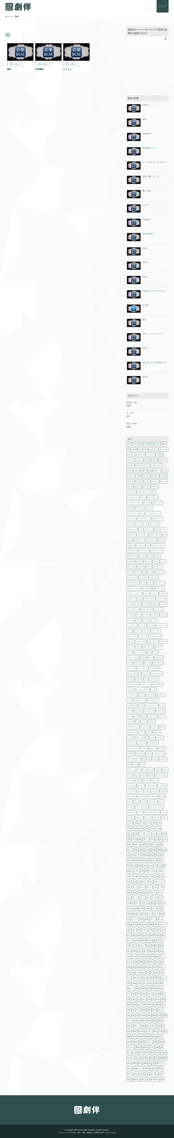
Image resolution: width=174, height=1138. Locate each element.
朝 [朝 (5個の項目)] (157, 951)
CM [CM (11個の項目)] (146, 444)
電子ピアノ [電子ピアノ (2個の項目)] (160, 1063)
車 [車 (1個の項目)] (161, 1047)
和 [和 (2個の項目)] (162, 855)
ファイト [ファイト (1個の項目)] (160, 738)
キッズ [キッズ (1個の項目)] (162, 561)
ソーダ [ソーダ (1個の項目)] (155, 652)
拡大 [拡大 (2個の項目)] (128, 935)
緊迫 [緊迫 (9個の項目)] (160, 1021)
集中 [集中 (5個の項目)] (139, 1063)
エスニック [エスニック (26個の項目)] (149, 529)
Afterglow (146, 133)
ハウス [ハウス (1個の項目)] (141, 706)
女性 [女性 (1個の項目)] (128, 887)
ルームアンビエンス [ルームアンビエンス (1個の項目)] (152, 812)
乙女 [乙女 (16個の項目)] (152, 828)
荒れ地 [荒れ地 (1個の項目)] (140, 1031)
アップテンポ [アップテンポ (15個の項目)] (153, 497)
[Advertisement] (147, 70)
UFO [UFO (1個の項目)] (145, 449)
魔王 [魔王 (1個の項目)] (143, 1079)
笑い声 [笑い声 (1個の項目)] (160, 1010)
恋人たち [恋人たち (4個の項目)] (134, 919)
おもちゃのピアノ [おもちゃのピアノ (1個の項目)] (142, 465)
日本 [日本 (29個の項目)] (136, 946)
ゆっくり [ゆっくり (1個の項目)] (163, 481)
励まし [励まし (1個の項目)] (129, 850)
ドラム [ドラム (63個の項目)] (141, 695)
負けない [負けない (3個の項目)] (148, 1042)
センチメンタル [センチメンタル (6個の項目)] (140, 652)
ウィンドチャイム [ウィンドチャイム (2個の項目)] (144, 519)
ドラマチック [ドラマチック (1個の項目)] (132, 695)
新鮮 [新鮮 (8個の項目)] (143, 941)
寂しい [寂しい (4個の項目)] (135, 898)
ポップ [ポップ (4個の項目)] (138, 780)
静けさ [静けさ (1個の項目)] (129, 1074)
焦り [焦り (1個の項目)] (145, 983)
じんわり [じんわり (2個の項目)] (130, 476)
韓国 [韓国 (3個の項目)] (146, 1074)
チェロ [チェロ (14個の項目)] (129, 663)
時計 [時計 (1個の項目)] (128, 951)
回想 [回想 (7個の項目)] (134, 866)
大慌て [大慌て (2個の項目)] (129, 876)
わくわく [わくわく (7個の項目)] (146, 487)
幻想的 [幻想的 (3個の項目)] (147, 909)
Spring (145, 105)
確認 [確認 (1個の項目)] (134, 1005)
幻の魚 (145, 305)
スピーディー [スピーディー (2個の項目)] (153, 641)
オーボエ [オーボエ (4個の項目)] (142, 556)
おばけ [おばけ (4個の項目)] (154, 460)
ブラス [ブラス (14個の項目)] (148, 754)
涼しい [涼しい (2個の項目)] (163, 978)
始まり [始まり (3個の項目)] (142, 887)
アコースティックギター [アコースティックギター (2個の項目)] (147, 492)
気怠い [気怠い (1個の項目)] (161, 967)
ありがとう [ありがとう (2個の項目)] (140, 455)
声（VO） (130, 413)
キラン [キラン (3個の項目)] (148, 567)
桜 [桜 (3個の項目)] (153, 956)
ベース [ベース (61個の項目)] (135, 764)
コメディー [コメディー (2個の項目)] (131, 599)
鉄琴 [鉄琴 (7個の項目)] (152, 1058)
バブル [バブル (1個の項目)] (143, 716)
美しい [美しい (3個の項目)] (136, 1026)
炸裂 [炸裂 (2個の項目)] (139, 983)
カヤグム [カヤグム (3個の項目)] (130, 561)
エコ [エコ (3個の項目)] (140, 529)
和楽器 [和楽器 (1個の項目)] (136, 860)
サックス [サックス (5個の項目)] (130, 615)
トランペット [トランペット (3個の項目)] (146, 684)
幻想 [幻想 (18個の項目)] (141, 909)
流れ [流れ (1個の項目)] (144, 978)
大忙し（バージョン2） (153, 334)
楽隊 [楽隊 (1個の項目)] (136, 962)
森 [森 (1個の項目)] (157, 956)
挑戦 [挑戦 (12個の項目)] (134, 935)
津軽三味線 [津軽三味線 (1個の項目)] (137, 978)
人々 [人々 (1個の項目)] (141, 834)
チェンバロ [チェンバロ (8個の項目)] (138, 663)
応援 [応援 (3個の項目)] (144, 914)
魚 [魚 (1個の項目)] (147, 1079)
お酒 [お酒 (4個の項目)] (150, 471)
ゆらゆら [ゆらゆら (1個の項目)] (137, 487)
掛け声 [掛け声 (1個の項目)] (146, 935)
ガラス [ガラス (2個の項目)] (155, 561)
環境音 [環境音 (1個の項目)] (160, 989)
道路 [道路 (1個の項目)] (157, 1053)
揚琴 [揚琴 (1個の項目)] (152, 935)
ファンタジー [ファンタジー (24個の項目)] (153, 743)
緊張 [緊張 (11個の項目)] (155, 1021)
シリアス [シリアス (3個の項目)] (146, 620)
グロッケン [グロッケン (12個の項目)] (160, 588)
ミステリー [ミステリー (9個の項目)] (162, 786)
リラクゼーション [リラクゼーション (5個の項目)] (156, 807)
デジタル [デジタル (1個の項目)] (139, 679)
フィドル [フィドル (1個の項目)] (144, 748)
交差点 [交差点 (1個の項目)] (129, 834)
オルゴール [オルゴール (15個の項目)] (140, 545)
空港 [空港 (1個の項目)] (149, 1010)
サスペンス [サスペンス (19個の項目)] (158, 609)
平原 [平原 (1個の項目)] (157, 903)
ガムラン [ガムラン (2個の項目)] (148, 561)
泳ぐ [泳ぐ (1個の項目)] (128, 978)
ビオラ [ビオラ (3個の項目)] (162, 727)
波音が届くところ (150, 176)
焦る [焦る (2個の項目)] (150, 983)
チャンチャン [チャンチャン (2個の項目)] (158, 663)
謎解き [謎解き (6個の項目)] (135, 1042)
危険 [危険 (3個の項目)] (164, 850)
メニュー (162, 6)
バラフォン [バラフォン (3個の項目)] (152, 716)
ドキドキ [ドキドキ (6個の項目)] (130, 690)
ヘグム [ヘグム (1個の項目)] (155, 759)
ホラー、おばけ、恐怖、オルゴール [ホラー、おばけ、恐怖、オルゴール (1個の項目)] (140, 770)
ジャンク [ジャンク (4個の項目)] (146, 631)
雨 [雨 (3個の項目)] (150, 1063)
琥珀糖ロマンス (149, 148)
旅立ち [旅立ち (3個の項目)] (149, 941)
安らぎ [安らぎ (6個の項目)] (160, 892)
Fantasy (146, 219)
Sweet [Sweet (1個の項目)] (133, 449)
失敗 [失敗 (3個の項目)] (128, 882)
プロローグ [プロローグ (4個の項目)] (146, 759)
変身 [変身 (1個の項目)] (159, 866)
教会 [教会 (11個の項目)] (163, 935)
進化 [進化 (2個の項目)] (146, 1053)
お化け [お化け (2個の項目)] (129, 471)
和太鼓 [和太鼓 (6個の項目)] (129, 860)
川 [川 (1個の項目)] (142, 903)
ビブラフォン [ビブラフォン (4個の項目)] (132, 732)
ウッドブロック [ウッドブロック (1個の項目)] (141, 524)
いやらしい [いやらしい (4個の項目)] (150, 455)
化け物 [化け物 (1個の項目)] (147, 850)
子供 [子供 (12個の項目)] (155, 887)
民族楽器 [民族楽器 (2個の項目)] (139, 967)
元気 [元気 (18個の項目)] (152, 839)
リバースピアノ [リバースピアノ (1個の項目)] (141, 807)
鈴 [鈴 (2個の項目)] (147, 1058)
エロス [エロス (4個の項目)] (129, 540)
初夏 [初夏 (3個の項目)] (143, 844)
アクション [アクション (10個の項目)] (131, 492)
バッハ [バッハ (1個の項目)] (129, 716)
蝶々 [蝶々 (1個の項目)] (155, 1031)
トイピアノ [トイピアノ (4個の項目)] (154, 679)
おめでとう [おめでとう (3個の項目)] (163, 460)
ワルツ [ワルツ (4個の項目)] (164, 818)
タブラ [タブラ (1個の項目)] (143, 658)
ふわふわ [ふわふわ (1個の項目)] (139, 481)
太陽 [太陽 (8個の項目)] (157, 876)
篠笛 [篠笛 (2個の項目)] (149, 1015)
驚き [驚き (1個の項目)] (161, 1074)
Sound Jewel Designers (86, 1130)
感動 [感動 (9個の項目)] (139, 924)
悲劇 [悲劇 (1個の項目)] (128, 924)
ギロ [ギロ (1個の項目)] (144, 572)
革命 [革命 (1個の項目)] (141, 1074)
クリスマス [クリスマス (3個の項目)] (154, 577)
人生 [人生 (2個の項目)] (154, 834)
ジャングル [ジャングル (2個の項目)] (156, 631)
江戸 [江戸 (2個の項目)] (138, 973)
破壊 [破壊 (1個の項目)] (163, 999)
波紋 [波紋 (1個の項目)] (156, 973)
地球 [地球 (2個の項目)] (145, 866)
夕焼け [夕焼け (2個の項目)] (136, 871)
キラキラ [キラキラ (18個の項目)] (141, 567)
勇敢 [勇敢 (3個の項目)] (136, 850)
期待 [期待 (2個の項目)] (161, 951)
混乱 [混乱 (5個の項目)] (128, 983)
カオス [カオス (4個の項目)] (150, 556)
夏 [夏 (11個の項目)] (164, 866)
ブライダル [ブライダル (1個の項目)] (140, 754)
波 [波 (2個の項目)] (152, 973)
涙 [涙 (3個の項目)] (158, 978)
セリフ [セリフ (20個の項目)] (129, 652)
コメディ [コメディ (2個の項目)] (163, 593)
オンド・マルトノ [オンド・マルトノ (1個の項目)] (158, 545)
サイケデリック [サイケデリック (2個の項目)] (133, 609)
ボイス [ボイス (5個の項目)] (129, 775)
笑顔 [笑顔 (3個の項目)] (128, 1015)
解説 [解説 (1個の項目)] (154, 1037)
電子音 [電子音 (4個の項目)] (129, 1069)
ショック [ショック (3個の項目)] (130, 620)
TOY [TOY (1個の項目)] (139, 449)
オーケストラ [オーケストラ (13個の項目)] (144, 551)
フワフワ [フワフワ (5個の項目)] (161, 748)
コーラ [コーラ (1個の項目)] (129, 604)
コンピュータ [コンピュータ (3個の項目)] (161, 599)
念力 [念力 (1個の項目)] (150, 914)
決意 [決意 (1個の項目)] (143, 973)
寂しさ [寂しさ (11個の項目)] (142, 898)
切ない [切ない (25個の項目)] (136, 844)
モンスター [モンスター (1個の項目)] (131, 796)
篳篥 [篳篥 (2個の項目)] (154, 1015)
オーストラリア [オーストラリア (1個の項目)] (157, 551)
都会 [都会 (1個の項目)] (143, 1058)
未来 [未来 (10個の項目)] (148, 956)
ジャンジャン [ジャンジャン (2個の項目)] (132, 636)
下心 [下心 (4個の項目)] (148, 823)
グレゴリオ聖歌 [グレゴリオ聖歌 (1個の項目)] (148, 588)
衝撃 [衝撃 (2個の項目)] (128, 1037)
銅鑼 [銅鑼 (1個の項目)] (161, 1058)
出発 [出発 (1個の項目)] (165, 839)
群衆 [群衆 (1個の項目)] (143, 1026)
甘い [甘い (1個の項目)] (128, 994)
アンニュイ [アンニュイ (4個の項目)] (140, 508)
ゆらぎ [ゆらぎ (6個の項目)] (129, 487)
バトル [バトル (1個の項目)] (136, 716)
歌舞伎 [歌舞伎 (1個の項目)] (151, 962)
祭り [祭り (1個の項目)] (163, 1005)
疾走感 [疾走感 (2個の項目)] (156, 994)
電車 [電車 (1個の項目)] (146, 1069)
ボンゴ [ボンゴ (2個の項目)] (150, 775)
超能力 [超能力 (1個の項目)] (138, 1047)
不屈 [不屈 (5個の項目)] (159, 823)
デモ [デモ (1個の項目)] (146, 679)
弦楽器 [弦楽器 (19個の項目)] (160, 909)
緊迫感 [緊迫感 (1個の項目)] (129, 1026)
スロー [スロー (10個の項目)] (138, 647)
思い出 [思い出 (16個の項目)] (156, 914)
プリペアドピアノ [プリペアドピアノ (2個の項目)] (133, 759)
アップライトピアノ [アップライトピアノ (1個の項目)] (134, 503)
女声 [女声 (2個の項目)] (150, 882)
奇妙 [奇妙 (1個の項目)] (134, 882)
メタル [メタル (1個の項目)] (147, 791)
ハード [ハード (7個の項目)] (162, 706)
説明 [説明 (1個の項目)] (128, 1042)
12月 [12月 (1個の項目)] (129, 444)
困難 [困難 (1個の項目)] (139, 866)
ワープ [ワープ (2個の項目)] (129, 823)
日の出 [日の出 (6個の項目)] (160, 941)
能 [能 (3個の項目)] (163, 1026)
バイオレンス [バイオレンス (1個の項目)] (149, 711)
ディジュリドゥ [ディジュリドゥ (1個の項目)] (157, 674)
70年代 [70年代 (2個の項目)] (135, 444)
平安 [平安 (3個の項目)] (163, 903)
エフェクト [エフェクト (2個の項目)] (131, 535)
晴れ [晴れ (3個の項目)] (139, 951)
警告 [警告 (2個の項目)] (141, 1042)
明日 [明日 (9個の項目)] (148, 946)
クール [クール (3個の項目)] (143, 583)
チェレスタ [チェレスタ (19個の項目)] (159, 658)
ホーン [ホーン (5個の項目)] (165, 770)
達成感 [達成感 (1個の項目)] (163, 1053)
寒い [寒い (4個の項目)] (148, 898)
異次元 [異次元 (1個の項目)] (149, 994)
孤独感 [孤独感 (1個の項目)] (140, 892)
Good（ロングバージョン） (155, 291)
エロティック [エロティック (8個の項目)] (139, 540)
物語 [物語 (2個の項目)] (137, 989)
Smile (145, 377)
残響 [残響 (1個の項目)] (128, 967)
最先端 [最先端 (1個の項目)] (151, 951)
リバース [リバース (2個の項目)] (130, 807)
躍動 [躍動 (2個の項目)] (157, 1047)
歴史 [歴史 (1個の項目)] (157, 962)
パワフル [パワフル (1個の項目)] (151, 722)
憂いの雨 (146, 191)
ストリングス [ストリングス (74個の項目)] (141, 641)
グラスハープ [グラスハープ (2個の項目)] (160, 583)
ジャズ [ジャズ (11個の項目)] (129, 631)
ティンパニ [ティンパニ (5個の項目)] (131, 668)
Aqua (144, 248)
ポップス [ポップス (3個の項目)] (146, 780)
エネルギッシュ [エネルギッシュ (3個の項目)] (160, 529)
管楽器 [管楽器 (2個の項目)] (142, 1015)
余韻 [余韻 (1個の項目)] (164, 834)
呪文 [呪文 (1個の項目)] (157, 855)
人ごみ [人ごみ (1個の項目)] (147, 834)
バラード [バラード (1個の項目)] (162, 716)
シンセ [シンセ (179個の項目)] (154, 620)
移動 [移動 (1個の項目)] (143, 1010)
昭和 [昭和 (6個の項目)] (161, 946)
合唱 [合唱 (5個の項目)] (146, 855)
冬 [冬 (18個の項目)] (160, 839)
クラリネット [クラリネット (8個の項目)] (132, 577)
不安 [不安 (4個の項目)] (154, 823)
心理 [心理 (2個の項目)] (139, 914)
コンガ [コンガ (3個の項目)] (140, 599)
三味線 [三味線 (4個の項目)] (136, 823)
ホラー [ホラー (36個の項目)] (142, 764)
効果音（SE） (132, 402)
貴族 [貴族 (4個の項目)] (155, 1042)
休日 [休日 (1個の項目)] (159, 834)
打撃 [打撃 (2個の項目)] (150, 930)
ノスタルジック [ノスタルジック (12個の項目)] (140, 700)
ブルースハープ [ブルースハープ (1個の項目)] (159, 754)
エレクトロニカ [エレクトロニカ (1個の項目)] (155, 535)
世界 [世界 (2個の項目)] (136, 828)
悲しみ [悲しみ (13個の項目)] (160, 919)
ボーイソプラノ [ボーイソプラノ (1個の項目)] (161, 775)
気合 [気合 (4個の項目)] (155, 967)
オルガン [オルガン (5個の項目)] (130, 545)
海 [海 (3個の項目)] (149, 978)
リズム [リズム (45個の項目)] (161, 802)
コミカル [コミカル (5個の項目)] (154, 593)
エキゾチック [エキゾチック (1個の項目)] (132, 529)
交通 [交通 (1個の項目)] (136, 834)
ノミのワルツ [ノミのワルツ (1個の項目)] (132, 706)
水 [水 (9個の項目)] (128, 973)
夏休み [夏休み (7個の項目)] (129, 871)
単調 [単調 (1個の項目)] (154, 850)
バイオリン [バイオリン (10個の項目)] (138, 711)
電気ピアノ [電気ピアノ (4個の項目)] (138, 1069)
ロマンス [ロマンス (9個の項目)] (148, 818)
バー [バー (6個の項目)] (137, 722)
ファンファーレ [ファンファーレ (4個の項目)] (133, 748)
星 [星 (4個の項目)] (153, 946)
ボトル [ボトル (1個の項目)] (143, 775)
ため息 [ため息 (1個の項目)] (138, 476)
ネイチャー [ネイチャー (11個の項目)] (161, 695)
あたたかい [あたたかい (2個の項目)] (153, 449)
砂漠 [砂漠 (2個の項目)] (158, 999)
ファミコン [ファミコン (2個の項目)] (142, 743)
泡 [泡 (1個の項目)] (148, 973)
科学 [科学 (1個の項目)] (138, 1010)
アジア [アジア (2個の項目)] (143, 497)
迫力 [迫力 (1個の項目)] (141, 1053)
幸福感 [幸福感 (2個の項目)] (135, 909)
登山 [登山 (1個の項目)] (134, 999)
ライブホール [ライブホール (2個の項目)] (153, 796)
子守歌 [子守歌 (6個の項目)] (161, 887)
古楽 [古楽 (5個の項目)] (128, 855)
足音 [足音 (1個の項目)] (151, 1047)
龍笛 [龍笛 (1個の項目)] (162, 1079)
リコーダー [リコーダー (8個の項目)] (152, 802)
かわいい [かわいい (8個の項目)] (157, 471)
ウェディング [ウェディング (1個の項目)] (158, 519)
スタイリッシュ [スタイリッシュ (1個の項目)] (155, 636)
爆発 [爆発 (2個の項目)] (161, 983)
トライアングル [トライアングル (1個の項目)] (133, 684)
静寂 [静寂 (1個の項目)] (136, 1074)
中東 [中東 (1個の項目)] (146, 828)
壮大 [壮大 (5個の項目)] (150, 866)
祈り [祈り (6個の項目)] (139, 1005)
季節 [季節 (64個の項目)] (128, 892)
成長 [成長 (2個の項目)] (128, 930)
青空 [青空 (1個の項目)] (155, 1069)
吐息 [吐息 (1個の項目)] (152, 855)
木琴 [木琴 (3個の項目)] (128, 956)
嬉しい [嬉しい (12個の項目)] (149, 887)
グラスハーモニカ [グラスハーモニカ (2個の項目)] (133, 588)
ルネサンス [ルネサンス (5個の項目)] (131, 812)
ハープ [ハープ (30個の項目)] (129, 711)
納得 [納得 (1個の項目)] (165, 1015)
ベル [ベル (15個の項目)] (128, 764)
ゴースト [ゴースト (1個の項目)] (163, 604)
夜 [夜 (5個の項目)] (142, 871)
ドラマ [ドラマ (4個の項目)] (153, 690)
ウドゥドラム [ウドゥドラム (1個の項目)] (154, 524)
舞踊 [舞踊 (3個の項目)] (134, 1031)
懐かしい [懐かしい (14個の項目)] (163, 924)
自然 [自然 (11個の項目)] (128, 1031)
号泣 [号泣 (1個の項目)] (141, 855)
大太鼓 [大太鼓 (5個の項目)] (160, 871)
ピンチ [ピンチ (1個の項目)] (152, 738)
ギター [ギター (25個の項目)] (129, 572)
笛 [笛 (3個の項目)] (137, 1015)
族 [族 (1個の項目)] (155, 941)
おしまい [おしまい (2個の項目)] (139, 460)
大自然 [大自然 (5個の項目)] (150, 876)
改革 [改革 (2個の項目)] (157, 935)
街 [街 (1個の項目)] (165, 1031)
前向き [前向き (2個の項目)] (154, 844)
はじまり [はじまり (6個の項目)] (155, 476)
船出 (144, 319)
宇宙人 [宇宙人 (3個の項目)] (153, 892)
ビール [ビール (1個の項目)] (141, 732)
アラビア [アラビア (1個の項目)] (130, 508)
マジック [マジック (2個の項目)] (155, 780)
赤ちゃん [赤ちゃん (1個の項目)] (130, 1047)
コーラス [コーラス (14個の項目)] (137, 604)
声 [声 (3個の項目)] (155, 866)
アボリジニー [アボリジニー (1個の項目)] (158, 503)
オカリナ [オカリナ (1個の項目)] (161, 540)
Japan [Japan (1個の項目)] (157, 444)
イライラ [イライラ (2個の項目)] (149, 508)
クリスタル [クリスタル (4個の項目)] (143, 577)
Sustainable (147, 233)
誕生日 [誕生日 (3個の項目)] (160, 1037)
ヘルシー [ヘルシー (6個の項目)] (163, 759)
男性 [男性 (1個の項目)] (143, 994)
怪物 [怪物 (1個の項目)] (162, 914)
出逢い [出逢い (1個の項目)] (129, 844)
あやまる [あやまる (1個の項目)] (130, 455)
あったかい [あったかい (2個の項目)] (164, 449)
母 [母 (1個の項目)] (133, 967)
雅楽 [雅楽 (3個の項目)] (134, 1063)
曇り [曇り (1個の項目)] (145, 951)
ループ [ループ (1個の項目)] (140, 812)
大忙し (145, 348)
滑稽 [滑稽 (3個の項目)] (134, 983)
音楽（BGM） (132, 424)
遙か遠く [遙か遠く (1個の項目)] (130, 1058)
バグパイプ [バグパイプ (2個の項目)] (161, 711)
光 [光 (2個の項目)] (157, 839)
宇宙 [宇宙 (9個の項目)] (146, 892)
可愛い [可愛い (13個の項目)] (135, 855)
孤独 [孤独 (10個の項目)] (134, 892)
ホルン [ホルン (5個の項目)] (158, 770)
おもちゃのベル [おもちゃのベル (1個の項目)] (157, 465)
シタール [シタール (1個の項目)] (163, 615)
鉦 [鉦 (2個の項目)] (157, 1058)
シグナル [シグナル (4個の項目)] (155, 615)
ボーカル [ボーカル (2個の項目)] (130, 780)
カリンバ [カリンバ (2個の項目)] (139, 561)
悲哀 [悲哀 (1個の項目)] (134, 924)
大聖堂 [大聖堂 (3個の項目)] (143, 876)
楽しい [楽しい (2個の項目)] (162, 956)
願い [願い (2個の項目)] (152, 1074)
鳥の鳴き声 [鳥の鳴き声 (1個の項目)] (155, 1079)
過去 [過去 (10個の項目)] (152, 1053)
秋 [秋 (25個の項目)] (133, 1010)
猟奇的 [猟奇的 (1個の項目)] (143, 989)
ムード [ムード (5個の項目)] (140, 791)
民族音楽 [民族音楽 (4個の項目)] (148, 967)
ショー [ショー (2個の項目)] (138, 620)
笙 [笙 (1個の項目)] (133, 1015)
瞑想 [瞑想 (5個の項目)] (149, 999)
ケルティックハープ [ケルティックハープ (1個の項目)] (134, 593)
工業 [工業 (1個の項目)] (146, 903)
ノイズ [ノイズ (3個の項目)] (129, 700)
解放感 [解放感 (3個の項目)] (147, 1037)
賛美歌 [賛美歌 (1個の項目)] (161, 1042)
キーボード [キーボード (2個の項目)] (157, 567)
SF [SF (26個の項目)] (128, 449)
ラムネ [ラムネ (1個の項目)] (136, 802)
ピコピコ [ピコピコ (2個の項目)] (156, 732)
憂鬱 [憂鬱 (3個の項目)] (150, 924)
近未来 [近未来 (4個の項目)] (135, 1053)
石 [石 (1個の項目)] (153, 999)
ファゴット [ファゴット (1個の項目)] (131, 743)
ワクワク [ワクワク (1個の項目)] (156, 818)
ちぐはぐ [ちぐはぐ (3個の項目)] (146, 476)
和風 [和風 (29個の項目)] (143, 860)
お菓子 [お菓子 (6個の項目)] (143, 471)
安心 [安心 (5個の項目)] (128, 898)
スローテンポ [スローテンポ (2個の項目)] (148, 647)
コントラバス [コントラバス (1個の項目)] (149, 599)
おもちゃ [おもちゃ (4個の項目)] (130, 465)
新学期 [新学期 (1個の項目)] (136, 941)
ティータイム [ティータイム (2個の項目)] (142, 668)
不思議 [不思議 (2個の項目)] (129, 828)
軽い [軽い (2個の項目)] (128, 1053)
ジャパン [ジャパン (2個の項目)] (137, 631)
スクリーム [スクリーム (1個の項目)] (143, 636)
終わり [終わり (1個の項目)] (129, 1021)
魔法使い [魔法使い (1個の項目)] (136, 1079)
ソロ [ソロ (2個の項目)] (149, 652)
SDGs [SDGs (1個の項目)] (164, 444)
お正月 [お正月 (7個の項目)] (136, 471)
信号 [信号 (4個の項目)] (134, 839)
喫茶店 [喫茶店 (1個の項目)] (160, 860)
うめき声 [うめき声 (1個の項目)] (160, 455)
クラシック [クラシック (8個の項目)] (160, 572)
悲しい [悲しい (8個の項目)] (153, 919)
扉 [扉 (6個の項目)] (139, 930)
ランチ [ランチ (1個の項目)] (143, 802)
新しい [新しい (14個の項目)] (129, 941)
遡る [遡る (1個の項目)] (137, 1058)
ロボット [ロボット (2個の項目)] (139, 818)
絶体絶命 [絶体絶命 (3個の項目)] (137, 1021)
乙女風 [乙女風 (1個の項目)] (158, 828)
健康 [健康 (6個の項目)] (139, 839)
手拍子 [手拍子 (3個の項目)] (144, 930)
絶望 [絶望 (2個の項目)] (150, 1021)
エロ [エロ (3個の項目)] (164, 535)
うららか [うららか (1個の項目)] (130, 460)
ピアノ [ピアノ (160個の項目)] (148, 732)
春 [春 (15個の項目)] (157, 946)
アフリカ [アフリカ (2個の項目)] (147, 503)
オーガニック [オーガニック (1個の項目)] (132, 551)
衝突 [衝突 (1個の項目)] (134, 1037)
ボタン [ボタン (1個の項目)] (136, 775)
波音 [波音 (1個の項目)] (162, 973)
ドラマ (145, 205)
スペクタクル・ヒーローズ (154, 162)
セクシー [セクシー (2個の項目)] (158, 647)
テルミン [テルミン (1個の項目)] (145, 674)
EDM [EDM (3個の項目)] (151, 444)
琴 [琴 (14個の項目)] (149, 989)
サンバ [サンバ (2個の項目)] (138, 615)
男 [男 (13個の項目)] (133, 994)
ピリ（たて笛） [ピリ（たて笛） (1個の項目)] (141, 738)
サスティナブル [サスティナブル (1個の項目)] (146, 609)
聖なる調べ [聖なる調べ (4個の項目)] (151, 1026)
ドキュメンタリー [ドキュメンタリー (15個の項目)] (142, 690)
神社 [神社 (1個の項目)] (150, 1005)
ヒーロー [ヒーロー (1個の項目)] (154, 727)
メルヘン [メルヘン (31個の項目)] (155, 791)
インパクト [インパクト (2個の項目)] (131, 519)
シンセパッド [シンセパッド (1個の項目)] (132, 625)
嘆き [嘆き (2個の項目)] (128, 866)
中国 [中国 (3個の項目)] (141, 828)
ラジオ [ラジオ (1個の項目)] (162, 796)
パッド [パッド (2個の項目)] (143, 722)
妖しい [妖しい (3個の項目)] (135, 887)
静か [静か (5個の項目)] (160, 1069)
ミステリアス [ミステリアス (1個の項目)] (151, 786)
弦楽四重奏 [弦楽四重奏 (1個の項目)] (131, 914)
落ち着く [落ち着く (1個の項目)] (148, 1031)
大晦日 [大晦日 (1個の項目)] (136, 876)
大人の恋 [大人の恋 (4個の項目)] (152, 871)
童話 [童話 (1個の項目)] (154, 1010)
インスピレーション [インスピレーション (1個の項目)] (153, 513)
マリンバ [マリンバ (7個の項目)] (141, 786)
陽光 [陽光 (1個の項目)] (128, 1063)
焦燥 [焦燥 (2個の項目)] (156, 983)
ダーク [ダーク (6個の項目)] (150, 658)
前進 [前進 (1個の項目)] (160, 844)
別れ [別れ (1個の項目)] (148, 844)
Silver (145, 262)
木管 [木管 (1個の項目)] (134, 956)
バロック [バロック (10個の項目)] (130, 722)
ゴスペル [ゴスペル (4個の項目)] (155, 604)
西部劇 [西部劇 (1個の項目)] (140, 1037)
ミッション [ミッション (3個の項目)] (131, 791)
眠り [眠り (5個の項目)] (143, 999)
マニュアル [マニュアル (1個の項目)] (131, 786)
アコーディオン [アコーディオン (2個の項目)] (133, 497)
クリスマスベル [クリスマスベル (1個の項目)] (133, 583)
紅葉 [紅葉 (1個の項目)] (159, 1015)
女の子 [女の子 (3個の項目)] (144, 882)
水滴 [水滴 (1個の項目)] (132, 973)
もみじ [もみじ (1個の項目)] (147, 481)
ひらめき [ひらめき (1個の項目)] (163, 476)
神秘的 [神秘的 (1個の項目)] (156, 1005)
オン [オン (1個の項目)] (148, 545)
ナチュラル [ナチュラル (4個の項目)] (150, 695)
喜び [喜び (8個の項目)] (154, 860)
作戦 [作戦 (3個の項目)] (128, 839)
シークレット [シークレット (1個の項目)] (161, 625)
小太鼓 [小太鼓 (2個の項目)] (154, 898)
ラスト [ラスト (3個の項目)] (129, 802)
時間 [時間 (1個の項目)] (134, 951)
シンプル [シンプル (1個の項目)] (151, 625)
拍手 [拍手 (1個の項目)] (163, 930)
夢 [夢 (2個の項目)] (146, 871)
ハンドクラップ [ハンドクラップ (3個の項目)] (152, 706)
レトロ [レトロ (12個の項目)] (163, 812)
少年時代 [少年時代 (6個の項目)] (130, 903)
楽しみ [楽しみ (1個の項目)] (129, 962)
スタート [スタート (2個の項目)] (130, 641)
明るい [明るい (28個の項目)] (142, 946)
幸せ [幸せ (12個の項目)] (128, 909)
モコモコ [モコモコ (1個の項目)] (163, 791)
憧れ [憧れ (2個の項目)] (156, 924)
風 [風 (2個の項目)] (157, 1074)
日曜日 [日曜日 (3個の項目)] (129, 946)
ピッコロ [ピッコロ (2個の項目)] (130, 738)
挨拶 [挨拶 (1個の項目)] (139, 935)
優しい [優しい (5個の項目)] (146, 839)
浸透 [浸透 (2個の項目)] (154, 978)
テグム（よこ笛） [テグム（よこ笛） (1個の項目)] (133, 674)
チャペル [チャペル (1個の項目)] (148, 663)
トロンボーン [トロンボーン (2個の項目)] (158, 684)
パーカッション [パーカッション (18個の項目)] (133, 727)
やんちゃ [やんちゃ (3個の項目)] (155, 481)
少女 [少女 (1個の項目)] (160, 898)
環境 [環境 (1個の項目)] (154, 989)
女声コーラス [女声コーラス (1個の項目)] (159, 882)
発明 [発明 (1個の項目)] (128, 999)
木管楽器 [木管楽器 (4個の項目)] (141, 956)
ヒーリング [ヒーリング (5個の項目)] (145, 727)
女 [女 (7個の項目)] (139, 882)
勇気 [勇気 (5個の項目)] (141, 850)
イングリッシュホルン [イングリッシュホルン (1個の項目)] (135, 513)
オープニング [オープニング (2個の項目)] (132, 556)
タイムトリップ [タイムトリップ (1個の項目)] (133, 658)
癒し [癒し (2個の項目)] (163, 994)
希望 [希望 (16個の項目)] (152, 903)
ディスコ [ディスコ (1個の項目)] (130, 679)
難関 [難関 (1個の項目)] (145, 1063)
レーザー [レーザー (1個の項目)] (130, 818)
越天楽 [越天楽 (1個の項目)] (145, 1047)
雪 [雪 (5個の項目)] (153, 1063)
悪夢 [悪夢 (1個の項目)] (146, 919)
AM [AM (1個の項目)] (141, 444)
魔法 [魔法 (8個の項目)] (128, 1079)
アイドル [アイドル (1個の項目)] (155, 487)
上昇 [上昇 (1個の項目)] (143, 823)
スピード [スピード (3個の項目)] (163, 641)
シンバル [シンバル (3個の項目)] (142, 625)
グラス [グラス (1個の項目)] (150, 583)
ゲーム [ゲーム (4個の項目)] (146, 593)
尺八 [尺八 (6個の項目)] (137, 903)
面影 (144, 119)
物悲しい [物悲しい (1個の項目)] (130, 989)
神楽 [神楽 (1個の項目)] (145, 1005)
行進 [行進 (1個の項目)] (160, 1031)
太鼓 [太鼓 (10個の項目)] (162, 876)
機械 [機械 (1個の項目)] (141, 962)
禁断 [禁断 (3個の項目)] (128, 1010)
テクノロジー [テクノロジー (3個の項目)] (154, 668)
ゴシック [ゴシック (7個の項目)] (146, 604)
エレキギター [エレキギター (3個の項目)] (142, 535)
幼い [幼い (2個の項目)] (154, 909)
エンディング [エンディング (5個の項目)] (151, 540)
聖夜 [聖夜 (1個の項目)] (158, 1026)
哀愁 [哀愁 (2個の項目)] (148, 860)
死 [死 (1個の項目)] (162, 962)
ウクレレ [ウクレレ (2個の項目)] (130, 524)
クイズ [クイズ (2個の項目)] (150, 572)
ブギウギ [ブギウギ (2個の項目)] (130, 754)
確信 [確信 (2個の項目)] (128, 1005)
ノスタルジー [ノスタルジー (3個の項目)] (153, 700)
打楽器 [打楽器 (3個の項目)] (156, 930)
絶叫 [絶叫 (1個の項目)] (144, 1021)
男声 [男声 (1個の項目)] (138, 994)
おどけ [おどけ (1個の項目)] (147, 460)
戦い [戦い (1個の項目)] (134, 930)
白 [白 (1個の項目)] (139, 999)
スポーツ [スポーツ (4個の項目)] (130, 647)
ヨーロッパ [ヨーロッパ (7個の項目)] (142, 796)
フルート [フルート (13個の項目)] (153, 748)
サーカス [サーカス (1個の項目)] (146, 615)
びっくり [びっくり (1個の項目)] (130, 481)
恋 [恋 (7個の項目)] (128, 919)
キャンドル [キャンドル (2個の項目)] (131, 567)
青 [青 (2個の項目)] (151, 1069)
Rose (144, 276)
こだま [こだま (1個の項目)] (164, 471)
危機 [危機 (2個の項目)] (159, 850)
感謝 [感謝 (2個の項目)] (145, 924)
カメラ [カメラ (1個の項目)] (157, 556)
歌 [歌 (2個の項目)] (146, 962)
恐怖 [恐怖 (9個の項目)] (141, 919)
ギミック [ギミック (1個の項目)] (137, 572)
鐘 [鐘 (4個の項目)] (166, 1058)
